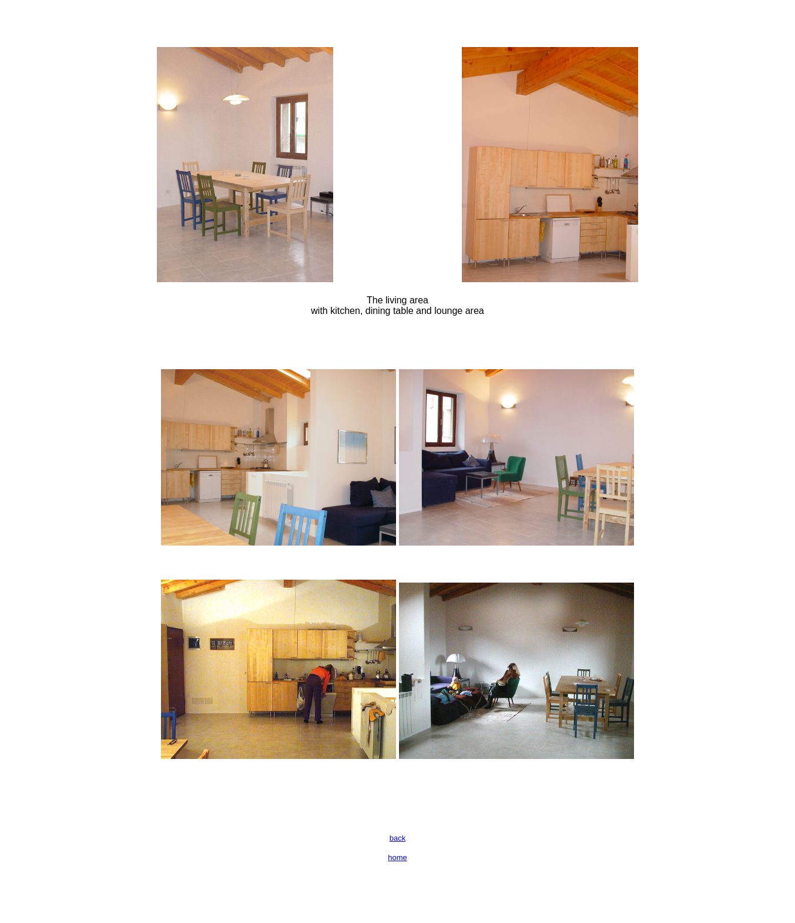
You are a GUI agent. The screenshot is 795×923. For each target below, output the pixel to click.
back (397, 838)
